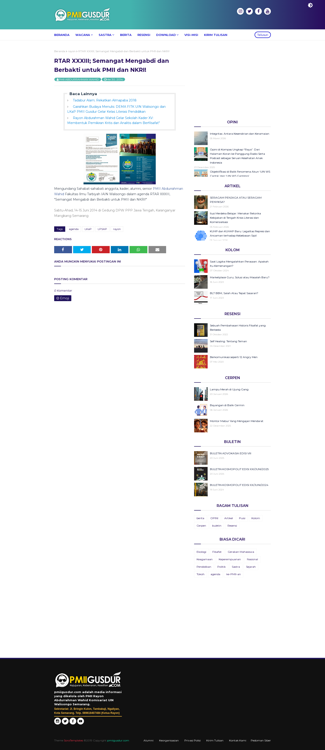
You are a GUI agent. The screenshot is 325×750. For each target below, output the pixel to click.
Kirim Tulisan (214, 740)
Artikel (228, 518)
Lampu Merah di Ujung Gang (229, 389)
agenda (74, 229)
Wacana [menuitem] (82, 35)
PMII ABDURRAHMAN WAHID (79, 79)
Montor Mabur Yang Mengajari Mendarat (236, 421)
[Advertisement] (232, 81)
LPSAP (102, 229)
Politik (221, 566)
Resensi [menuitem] (143, 35)
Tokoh (200, 574)
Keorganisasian (169, 740)
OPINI (214, 518)
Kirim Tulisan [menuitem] (215, 35)
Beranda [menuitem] (62, 35)
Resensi (232, 525)
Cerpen (201, 525)
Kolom (255, 518)
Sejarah (251, 566)
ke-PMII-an (233, 574)
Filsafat (217, 551)
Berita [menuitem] (126, 35)
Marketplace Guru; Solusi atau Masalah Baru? (239, 277)
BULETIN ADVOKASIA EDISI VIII (230, 453)
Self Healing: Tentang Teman (228, 341)
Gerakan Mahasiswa (241, 551)
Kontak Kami (237, 740)
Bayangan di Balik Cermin (227, 405)
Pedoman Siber (261, 740)
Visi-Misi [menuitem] (191, 35)
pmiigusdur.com (118, 740)
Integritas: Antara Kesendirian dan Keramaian (239, 133)
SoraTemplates (73, 740)
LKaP (88, 229)
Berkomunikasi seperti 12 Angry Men (234, 357)
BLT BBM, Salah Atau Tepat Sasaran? (234, 293)
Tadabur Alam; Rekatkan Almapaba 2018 (105, 100)
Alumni (148, 740)
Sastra (236, 566)
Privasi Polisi (192, 740)
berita (200, 518)
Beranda (59, 51)
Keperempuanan (230, 559)
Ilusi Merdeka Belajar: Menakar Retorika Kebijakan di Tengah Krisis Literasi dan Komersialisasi (235, 218)
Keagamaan (205, 559)
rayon (72, 51)
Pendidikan (204, 566)
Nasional (252, 559)
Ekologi (201, 551)
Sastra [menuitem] (105, 35)
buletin (216, 525)
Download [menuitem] (166, 35)
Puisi (242, 518)
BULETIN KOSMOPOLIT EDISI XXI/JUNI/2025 (239, 469)
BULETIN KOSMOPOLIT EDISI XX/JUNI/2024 (239, 485)
